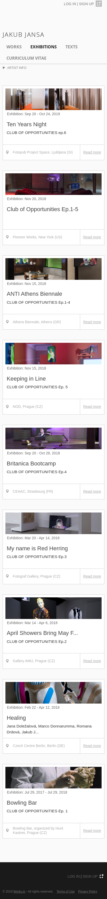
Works (14, 47)
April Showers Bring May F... (42, 633)
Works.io (19, 891)
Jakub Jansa (23, 34)
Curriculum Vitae (26, 58)
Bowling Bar (22, 802)
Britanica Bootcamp (31, 463)
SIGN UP (86, 4)
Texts (71, 47)
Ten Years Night (26, 124)
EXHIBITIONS (43, 47)
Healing (16, 718)
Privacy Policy (87, 891)
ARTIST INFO (14, 68)
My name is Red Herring (37, 548)
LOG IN (70, 4)
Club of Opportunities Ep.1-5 (42, 209)
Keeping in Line (26, 378)
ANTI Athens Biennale (34, 294)
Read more (92, 152)
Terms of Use (66, 891)
